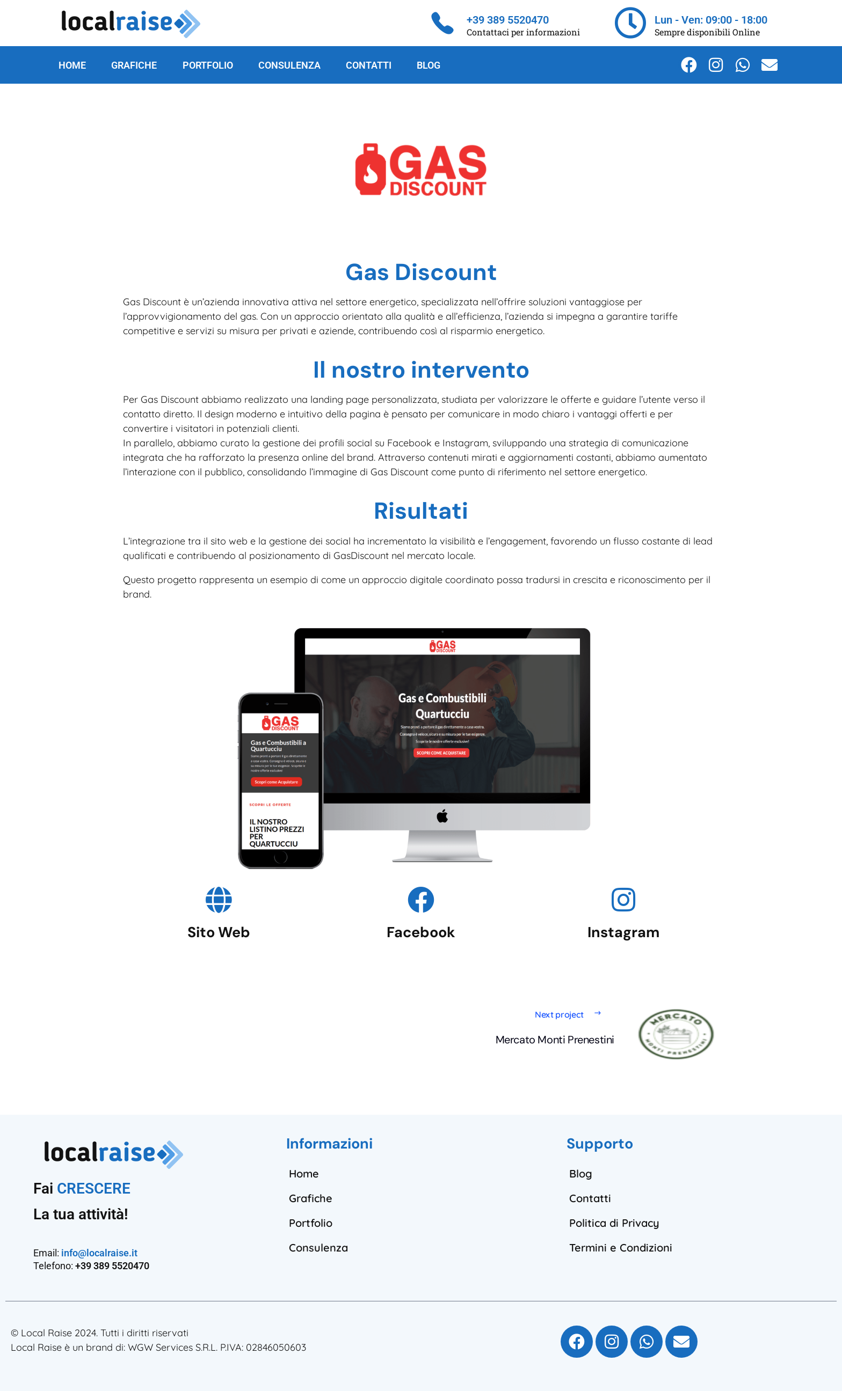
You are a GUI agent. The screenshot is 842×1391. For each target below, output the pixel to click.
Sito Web (218, 932)
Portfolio (310, 1223)
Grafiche (310, 1198)
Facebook (421, 932)
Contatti (590, 1198)
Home (304, 1173)
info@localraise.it (99, 1252)
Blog (580, 1173)
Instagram (623, 932)
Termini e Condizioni (620, 1247)
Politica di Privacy (614, 1223)
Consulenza (318, 1247)
